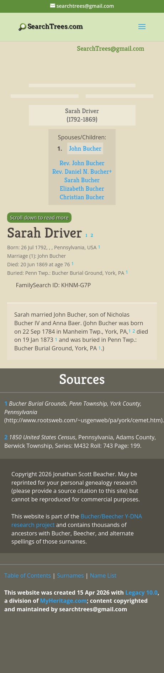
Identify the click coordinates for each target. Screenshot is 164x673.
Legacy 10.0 (141, 592)
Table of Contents (27, 575)
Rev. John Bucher (82, 163)
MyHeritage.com (63, 601)
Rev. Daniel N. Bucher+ (82, 171)
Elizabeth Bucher (82, 188)
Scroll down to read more (39, 217)
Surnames (70, 575)
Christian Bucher (82, 197)
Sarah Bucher (82, 180)
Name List (103, 575)
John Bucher (85, 148)
